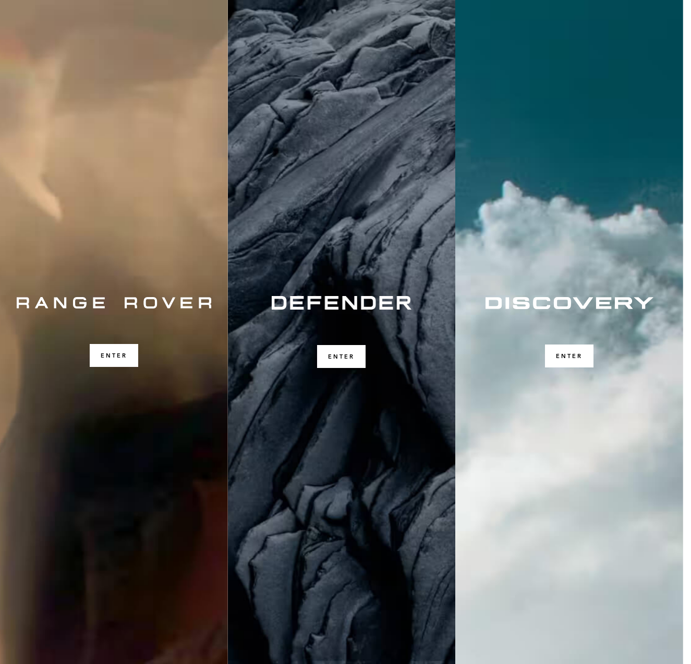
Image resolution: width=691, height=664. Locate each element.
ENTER (114, 355)
